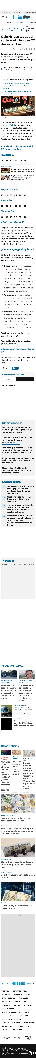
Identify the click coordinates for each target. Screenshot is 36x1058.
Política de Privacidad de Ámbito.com (18, 1023)
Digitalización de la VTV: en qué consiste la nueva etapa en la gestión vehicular (22, 178)
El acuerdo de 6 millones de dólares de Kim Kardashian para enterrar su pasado (16, 470)
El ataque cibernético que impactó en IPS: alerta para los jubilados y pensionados (24, 723)
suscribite (26, 17)
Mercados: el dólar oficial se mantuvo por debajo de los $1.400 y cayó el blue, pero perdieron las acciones (6, 776)
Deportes (28, 1005)
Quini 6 (22, 29)
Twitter (3, 983)
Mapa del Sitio (15, 1019)
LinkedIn (17, 983)
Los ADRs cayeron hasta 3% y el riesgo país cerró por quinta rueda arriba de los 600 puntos (20, 490)
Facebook (7, 983)
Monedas (5, 564)
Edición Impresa (8, 1009)
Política (29, 995)
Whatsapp (28, 983)
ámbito (3, 29)
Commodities (22, 564)
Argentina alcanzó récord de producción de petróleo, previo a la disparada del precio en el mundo (20, 508)
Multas (5, 1030)
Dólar (9, 22)
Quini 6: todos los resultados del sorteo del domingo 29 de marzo (23, 170)
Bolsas (12, 564)
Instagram (12, 983)
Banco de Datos (8, 998)
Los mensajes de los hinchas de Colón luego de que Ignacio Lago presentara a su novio (17, 429)
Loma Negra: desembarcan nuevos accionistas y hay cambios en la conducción (18, 460)
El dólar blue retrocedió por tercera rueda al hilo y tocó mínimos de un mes (17, 864)
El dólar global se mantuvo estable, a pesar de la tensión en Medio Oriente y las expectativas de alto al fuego (29, 776)
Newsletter (30, 983)
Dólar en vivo (17, 12)
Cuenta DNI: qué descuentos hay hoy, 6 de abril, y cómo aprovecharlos (17, 440)
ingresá (33, 17)
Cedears (31, 564)
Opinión (17, 1002)
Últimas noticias (20, 991)
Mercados (23, 998)
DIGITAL (7, 1038)
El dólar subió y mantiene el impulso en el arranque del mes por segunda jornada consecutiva (17, 831)
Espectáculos (8, 1016)
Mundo (17, 1005)
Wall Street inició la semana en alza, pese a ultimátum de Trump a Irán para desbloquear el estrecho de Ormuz (20, 520)
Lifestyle (28, 1002)
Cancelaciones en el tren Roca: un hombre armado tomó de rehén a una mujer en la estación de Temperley (24, 711)
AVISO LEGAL (7, 1026)
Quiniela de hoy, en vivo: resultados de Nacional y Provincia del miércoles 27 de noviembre (16, 86)
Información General (13, 29)
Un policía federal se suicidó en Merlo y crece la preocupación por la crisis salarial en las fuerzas (27, 693)
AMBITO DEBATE (28, 1038)
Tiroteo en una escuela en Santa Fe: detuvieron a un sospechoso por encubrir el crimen (8, 691)
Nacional (6, 1005)
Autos (27, 1012)
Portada (5, 991)
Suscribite (24, 379)
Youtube (23, 983)
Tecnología (23, 1016)
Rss (3, 1019)
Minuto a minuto (5, 758)
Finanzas (18, 995)
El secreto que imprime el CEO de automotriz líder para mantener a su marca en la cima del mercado (17, 450)
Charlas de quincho (30, 12)
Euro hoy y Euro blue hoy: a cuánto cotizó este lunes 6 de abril (16, 819)
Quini (12, 125)
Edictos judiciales (24, 1026)
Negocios (6, 1002)
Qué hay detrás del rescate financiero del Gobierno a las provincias (20, 499)
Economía (20, 22)
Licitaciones (17, 1030)
